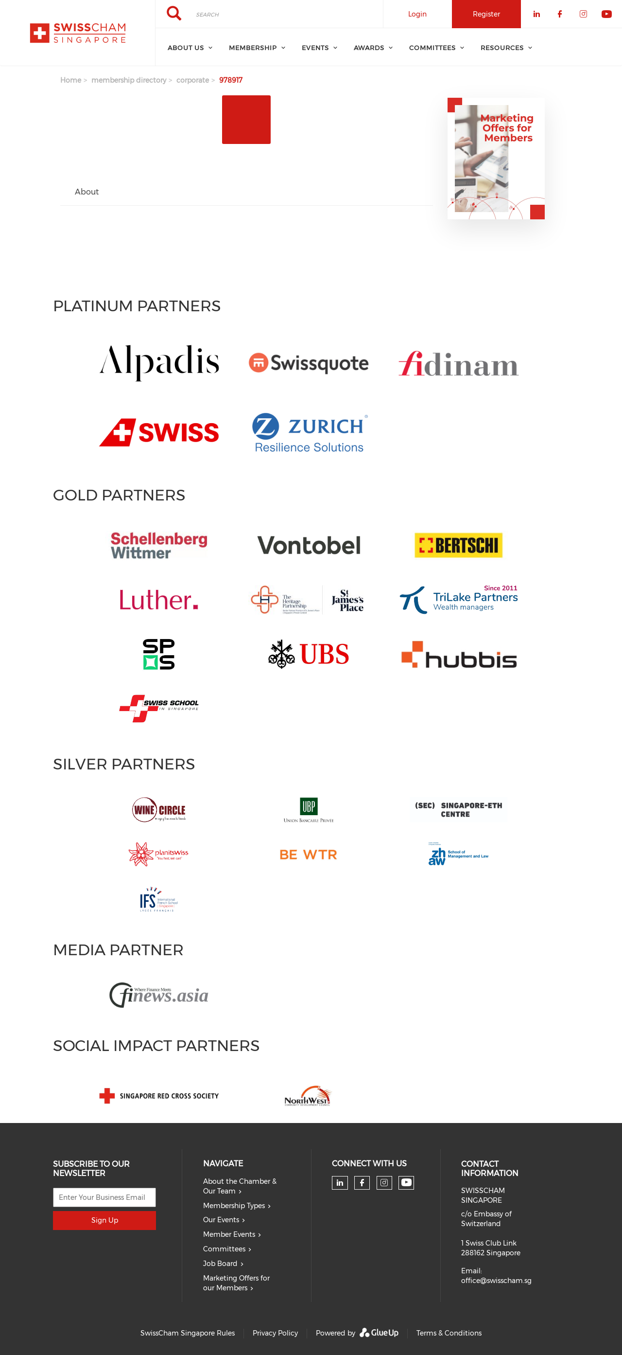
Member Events (229, 1234)
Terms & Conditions (449, 1333)
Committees (224, 1249)
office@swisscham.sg (496, 1280)
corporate (192, 80)
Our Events (221, 1219)
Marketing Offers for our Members (236, 1283)
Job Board (220, 1263)
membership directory (128, 80)
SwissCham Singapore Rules (187, 1333)
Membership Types (234, 1205)
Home (70, 80)
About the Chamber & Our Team (239, 1186)
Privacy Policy (275, 1333)
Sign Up (104, 1220)
